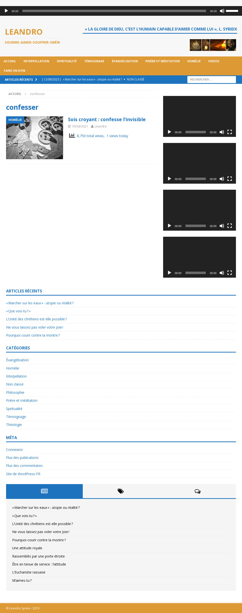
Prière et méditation (162, 61)
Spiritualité (67, 61)
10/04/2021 (80, 126)
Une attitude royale (27, 548)
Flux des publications (22, 457)
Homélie (194, 61)
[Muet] (222, 10)
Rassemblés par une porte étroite (38, 556)
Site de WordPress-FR (23, 474)
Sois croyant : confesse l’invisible (109, 119)
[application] (121, 11)
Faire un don (14, 71)
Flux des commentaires (24, 465)
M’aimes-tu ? (22, 580)
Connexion (14, 449)
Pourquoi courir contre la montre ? (33, 335)
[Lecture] (6, 10)
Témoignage (94, 61)
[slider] (114, 11)
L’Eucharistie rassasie (28, 572)
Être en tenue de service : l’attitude (39, 564)
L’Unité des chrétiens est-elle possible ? (36, 319)
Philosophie (15, 392)
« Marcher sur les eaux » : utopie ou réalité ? (40, 303)
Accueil (10, 61)
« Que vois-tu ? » (18, 311)
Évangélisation (125, 61)
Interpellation (36, 61)
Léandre (101, 126)
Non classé (15, 384)
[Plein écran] (229, 132)
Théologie (14, 424)
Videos (213, 61)
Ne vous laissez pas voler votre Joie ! (34, 327)
